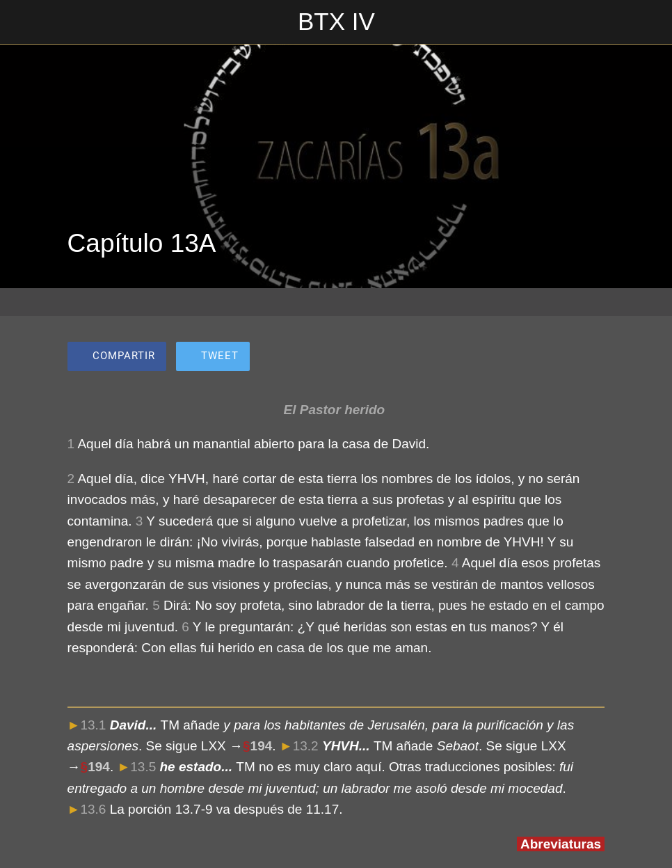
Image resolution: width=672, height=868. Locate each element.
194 (261, 746)
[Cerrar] (22, 22)
